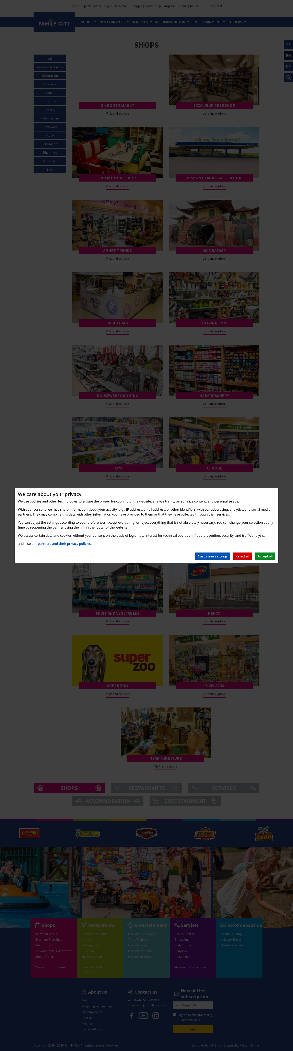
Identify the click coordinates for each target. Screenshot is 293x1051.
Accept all (265, 556)
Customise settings (212, 556)
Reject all (243, 556)
